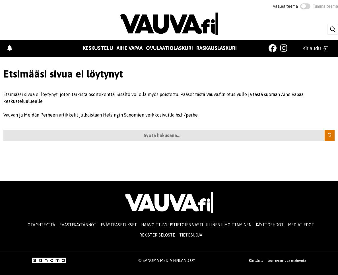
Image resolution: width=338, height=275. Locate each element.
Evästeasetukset (119, 225)
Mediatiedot (301, 225)
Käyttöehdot (270, 225)
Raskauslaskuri (216, 48)
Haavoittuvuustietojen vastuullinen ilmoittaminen (196, 225)
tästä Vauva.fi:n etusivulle (221, 94)
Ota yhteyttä (41, 225)
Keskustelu (98, 48)
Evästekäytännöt (77, 225)
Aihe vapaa (130, 48)
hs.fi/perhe (187, 114)
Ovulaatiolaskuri (169, 48)
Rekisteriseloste (157, 235)
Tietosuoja (190, 235)
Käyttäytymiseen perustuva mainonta (277, 260)
